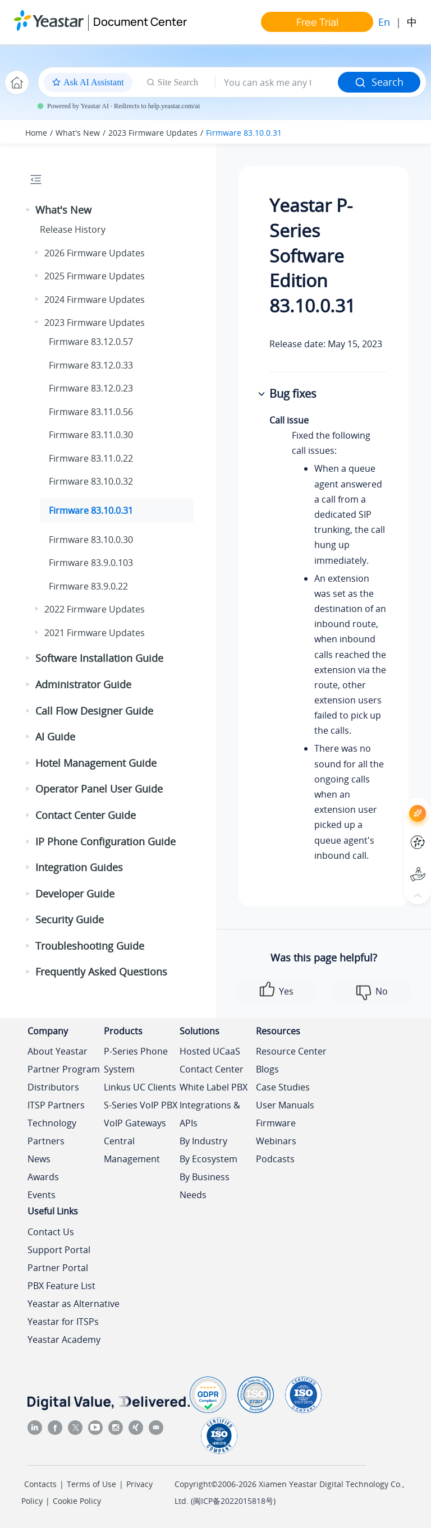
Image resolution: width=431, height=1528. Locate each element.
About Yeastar (57, 1051)
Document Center (140, 21)
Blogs (267, 1069)
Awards (43, 1177)
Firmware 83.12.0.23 (91, 388)
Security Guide (69, 919)
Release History (73, 229)
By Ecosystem (208, 1159)
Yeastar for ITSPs (63, 1321)
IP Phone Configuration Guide (105, 841)
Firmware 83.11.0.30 (91, 435)
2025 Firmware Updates (94, 276)
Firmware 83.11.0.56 (91, 412)
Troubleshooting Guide (89, 945)
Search (379, 82)
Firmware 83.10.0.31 (244, 132)
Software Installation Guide (99, 658)
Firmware (276, 1123)
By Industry (203, 1141)
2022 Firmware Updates (94, 609)
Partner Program (63, 1069)
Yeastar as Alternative (73, 1303)
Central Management (132, 1150)
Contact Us (50, 1232)
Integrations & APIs (210, 1114)
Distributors (53, 1087)
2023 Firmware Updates (153, 132)
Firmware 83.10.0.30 (91, 539)
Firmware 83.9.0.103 (91, 562)
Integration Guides (79, 867)
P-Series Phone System (136, 1060)
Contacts (40, 1484)
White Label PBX (213, 1087)
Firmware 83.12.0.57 (91, 341)
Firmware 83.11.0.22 (91, 458)
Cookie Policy (77, 1500)
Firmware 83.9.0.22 (88, 586)
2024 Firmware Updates (94, 299)
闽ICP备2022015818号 (233, 1500)
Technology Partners (51, 1132)
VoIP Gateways (135, 1123)
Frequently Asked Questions (101, 971)
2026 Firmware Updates (94, 253)
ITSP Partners (56, 1105)
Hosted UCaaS (210, 1051)
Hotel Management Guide (96, 763)
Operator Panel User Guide (99, 788)
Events (41, 1195)
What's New (78, 132)
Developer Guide (74, 893)
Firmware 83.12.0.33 (91, 365)
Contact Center (212, 1069)
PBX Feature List (61, 1286)
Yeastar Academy (63, 1339)
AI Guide (55, 736)
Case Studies (283, 1087)
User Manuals (285, 1105)
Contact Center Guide (85, 815)
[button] (28, 210)
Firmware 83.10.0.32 (91, 481)
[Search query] (276, 82)
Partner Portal (57, 1268)
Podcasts (275, 1159)
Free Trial (317, 22)
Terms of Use (91, 1484)
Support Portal (58, 1250)
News (39, 1159)
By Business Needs (205, 1186)
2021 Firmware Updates (94, 633)
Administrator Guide (83, 684)
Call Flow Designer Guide (94, 710)
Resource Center (291, 1051)
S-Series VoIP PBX (140, 1105)
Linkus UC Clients (140, 1087)
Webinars (276, 1141)
